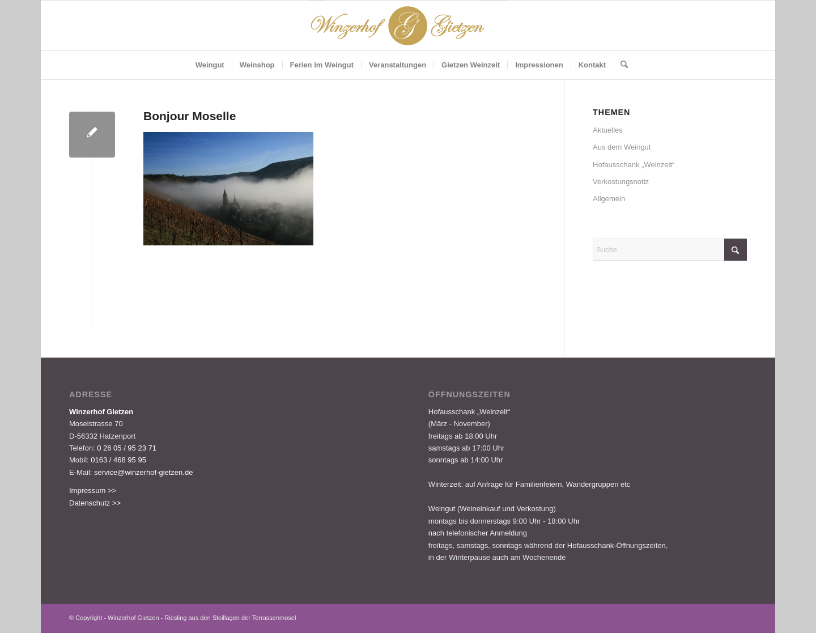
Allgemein (609, 198)
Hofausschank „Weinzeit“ (633, 164)
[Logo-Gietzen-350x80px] (408, 25)
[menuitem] (210, 65)
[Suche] (620, 65)
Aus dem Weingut (622, 147)
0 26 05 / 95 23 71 (126, 448)
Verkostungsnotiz (621, 181)
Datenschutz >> (95, 503)
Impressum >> (92, 490)
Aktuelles (608, 130)
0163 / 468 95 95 (118, 460)
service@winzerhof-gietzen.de (143, 472)
